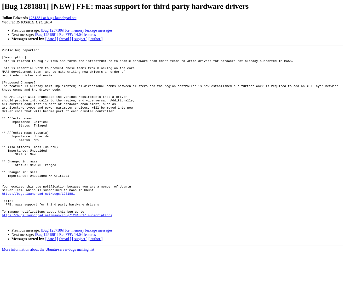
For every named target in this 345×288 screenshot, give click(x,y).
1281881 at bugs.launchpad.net (52, 18)
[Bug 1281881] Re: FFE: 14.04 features (65, 35)
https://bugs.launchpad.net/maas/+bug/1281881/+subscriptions (57, 249)
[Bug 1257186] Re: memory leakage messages (76, 30)
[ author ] (95, 39)
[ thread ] (64, 39)
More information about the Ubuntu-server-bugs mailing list (48, 284)
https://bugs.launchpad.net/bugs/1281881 (38, 223)
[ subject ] (79, 39)
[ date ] (50, 39)
